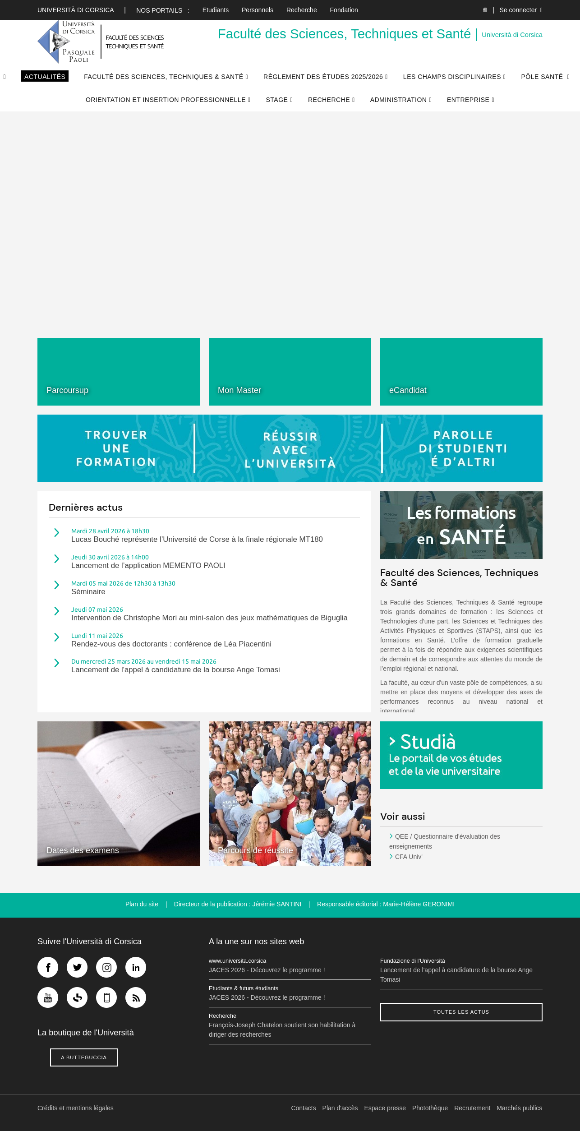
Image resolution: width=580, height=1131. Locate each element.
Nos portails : (162, 10)
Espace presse (385, 1108)
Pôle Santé (543, 76)
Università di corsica (75, 10)
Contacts (303, 1108)
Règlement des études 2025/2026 (323, 76)
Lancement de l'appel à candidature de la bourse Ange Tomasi (175, 669)
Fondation (344, 10)
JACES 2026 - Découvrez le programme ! (267, 970)
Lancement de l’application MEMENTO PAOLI (148, 565)
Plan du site (141, 904)
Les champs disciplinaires (452, 76)
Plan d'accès (340, 1108)
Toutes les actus (461, 1012)
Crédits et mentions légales (75, 1108)
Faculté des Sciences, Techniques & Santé (163, 76)
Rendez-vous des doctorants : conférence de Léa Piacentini (171, 644)
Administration (398, 99)
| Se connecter (518, 10)
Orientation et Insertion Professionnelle (166, 99)
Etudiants (216, 10)
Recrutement (473, 1108)
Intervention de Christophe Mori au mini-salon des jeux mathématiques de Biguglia (209, 618)
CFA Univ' (409, 856)
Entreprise (468, 99)
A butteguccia (84, 1057)
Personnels (257, 10)
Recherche (301, 10)
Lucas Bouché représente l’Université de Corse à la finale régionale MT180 (197, 539)
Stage (277, 99)
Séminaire (88, 591)
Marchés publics (520, 1108)
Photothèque (430, 1108)
